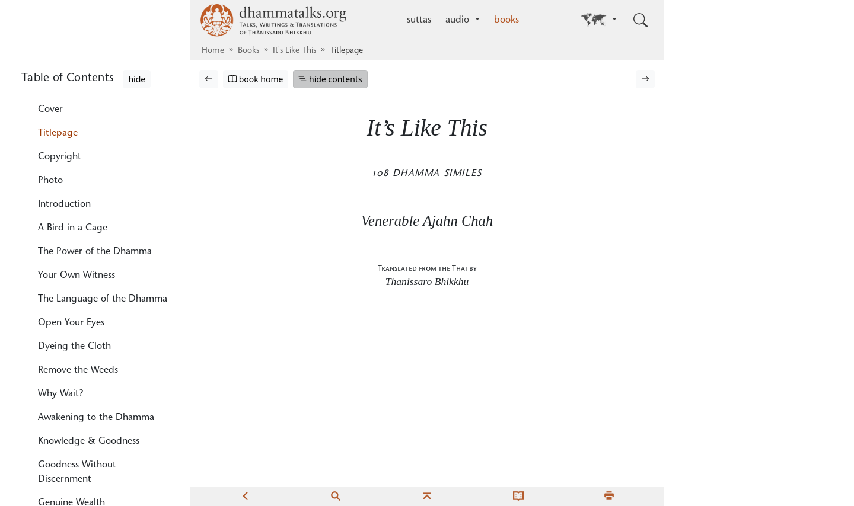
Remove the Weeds (78, 370)
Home (213, 51)
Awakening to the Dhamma (96, 417)
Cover (50, 109)
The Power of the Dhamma (95, 252)
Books (248, 51)
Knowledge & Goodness (88, 441)
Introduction (64, 204)
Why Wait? (60, 394)
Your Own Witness (76, 275)
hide (136, 79)
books (506, 20)
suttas (419, 20)
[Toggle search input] (640, 20)
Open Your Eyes (71, 323)
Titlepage (58, 133)
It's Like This (294, 51)
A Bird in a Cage (72, 228)
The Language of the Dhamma (102, 299)
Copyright (59, 157)
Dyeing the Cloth (74, 346)
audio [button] (458, 20)
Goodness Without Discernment (77, 472)
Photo (50, 180)
